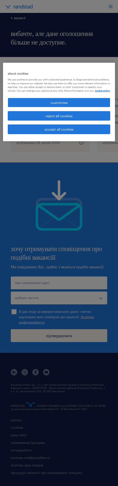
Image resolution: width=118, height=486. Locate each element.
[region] (59, 102)
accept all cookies (59, 129)
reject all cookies (59, 116)
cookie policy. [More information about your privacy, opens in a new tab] (102, 90)
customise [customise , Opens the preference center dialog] (59, 102)
